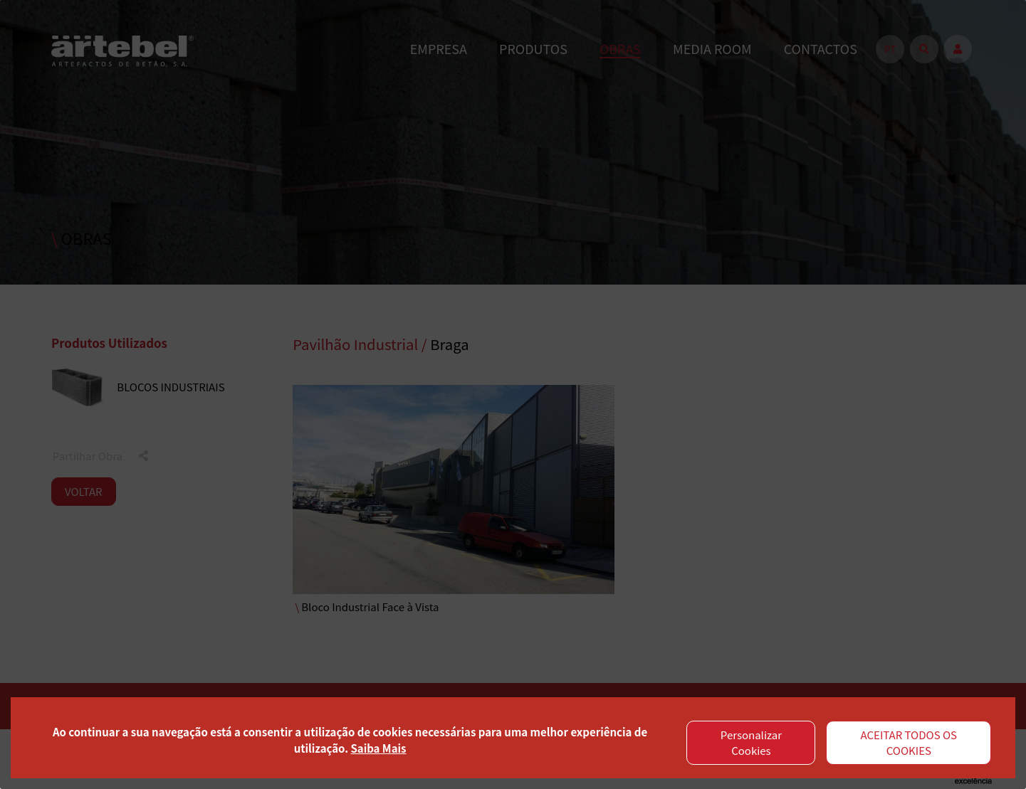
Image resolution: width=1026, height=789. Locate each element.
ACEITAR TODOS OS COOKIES (909, 742)
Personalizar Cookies (751, 742)
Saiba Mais (378, 748)
